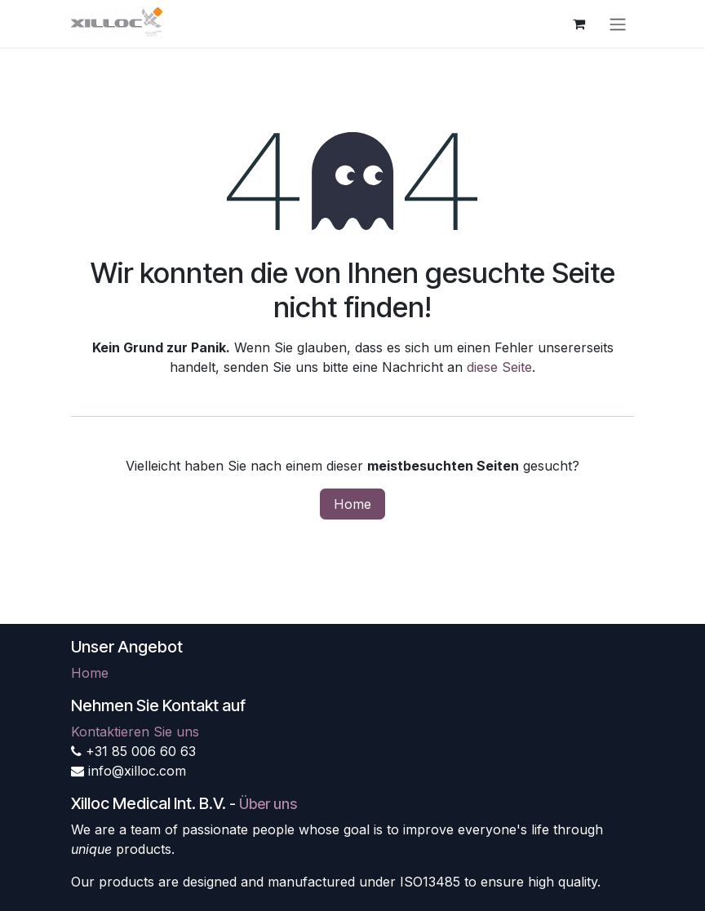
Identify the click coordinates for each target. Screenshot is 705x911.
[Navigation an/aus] (617, 24)
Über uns (268, 803)
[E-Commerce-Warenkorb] (578, 23)
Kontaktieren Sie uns (135, 731)
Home (352, 504)
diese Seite (499, 367)
